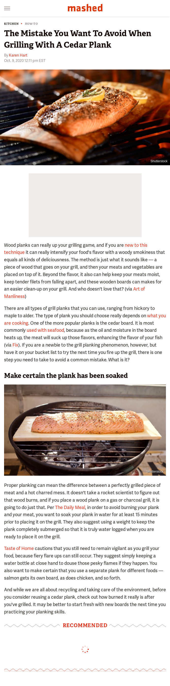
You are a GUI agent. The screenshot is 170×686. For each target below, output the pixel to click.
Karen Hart (18, 55)
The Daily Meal (70, 507)
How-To (31, 23)
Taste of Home (19, 548)
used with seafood (45, 330)
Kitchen (11, 23)
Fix (15, 345)
